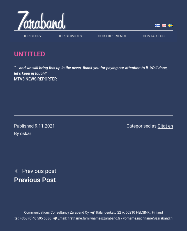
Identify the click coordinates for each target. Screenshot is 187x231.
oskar (25, 133)
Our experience (112, 36)
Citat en (165, 126)
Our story (31, 36)
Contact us (153, 36)
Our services (69, 36)
